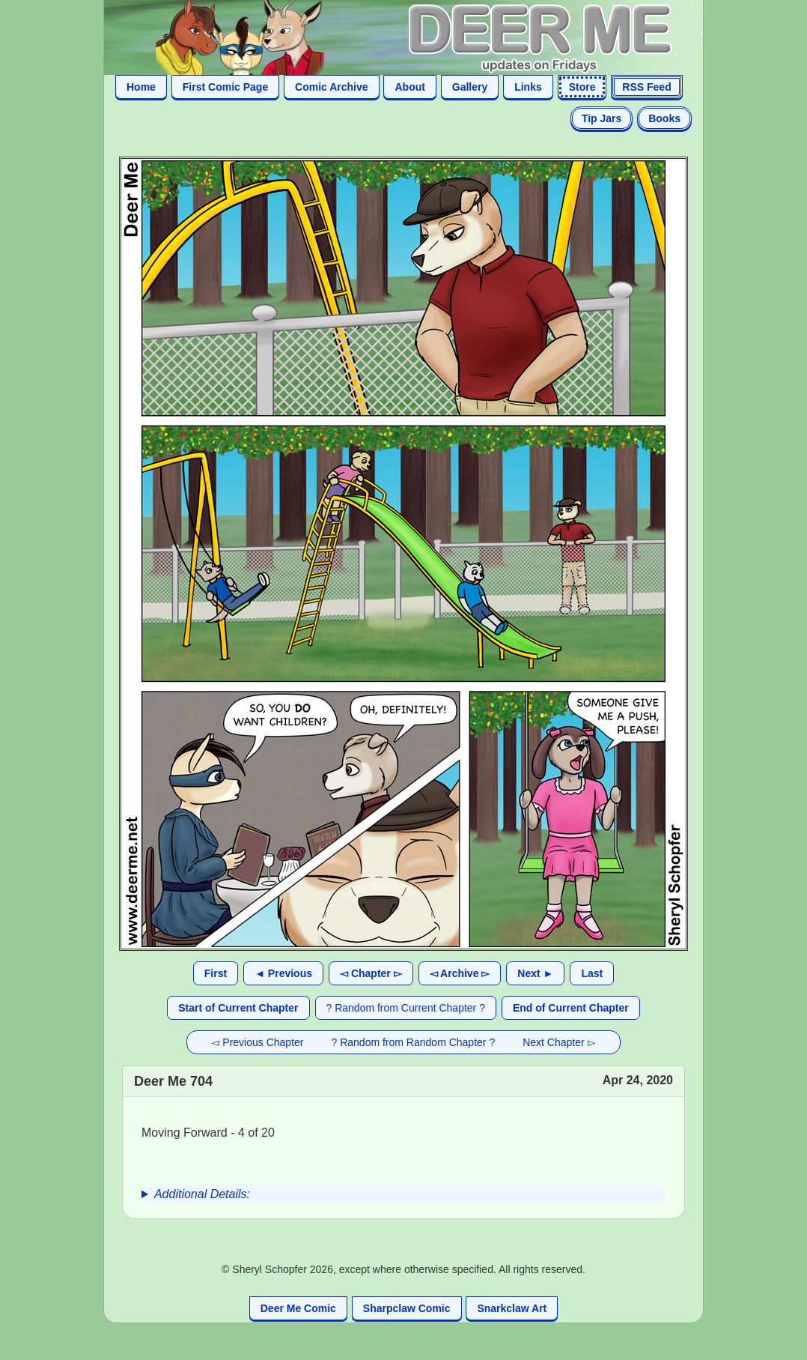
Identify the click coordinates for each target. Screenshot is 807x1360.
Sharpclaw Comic (407, 1308)
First (215, 973)
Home (141, 87)
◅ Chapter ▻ (371, 973)
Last (592, 973)
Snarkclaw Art (511, 1308)
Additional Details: (202, 1194)
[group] (403, 1194)
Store (582, 87)
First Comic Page (225, 87)
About (409, 87)
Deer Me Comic (298, 1308)
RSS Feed (646, 87)
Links (528, 87)
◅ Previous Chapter (257, 1042)
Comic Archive (331, 87)
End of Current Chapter (571, 1008)
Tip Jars (601, 118)
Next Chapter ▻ (559, 1042)
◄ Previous (283, 973)
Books (664, 118)
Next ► (535, 973)
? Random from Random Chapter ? (414, 1042)
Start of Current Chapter (238, 1008)
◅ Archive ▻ (460, 973)
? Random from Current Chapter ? (405, 1008)
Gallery (469, 87)
